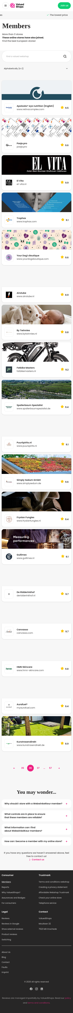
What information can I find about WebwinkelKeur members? (36, 829)
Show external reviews (12, 929)
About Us (6, 952)
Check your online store (50, 897)
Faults (4, 967)
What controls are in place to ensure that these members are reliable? (36, 815)
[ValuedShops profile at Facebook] (31, 989)
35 (22, 768)
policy (68, 998)
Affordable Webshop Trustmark (54, 892)
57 (50, 768)
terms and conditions (39, 1002)
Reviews (5, 918)
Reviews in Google (10, 923)
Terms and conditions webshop (54, 881)
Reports (5, 887)
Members (6, 881)
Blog (4, 957)
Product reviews (9, 934)
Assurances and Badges (13, 897)
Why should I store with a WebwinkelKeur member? (36, 804)
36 (30, 768)
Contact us (36, 859)
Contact (6, 962)
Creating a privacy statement (53, 887)
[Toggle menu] (5, 5)
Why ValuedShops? (11, 892)
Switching (6, 939)
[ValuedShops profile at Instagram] (36, 989)
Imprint (5, 972)
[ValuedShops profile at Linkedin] (42, 989)
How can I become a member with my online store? (36, 841)
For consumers (9, 903)
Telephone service (47, 903)
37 (38, 768)
